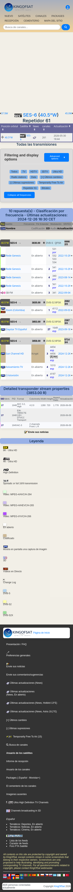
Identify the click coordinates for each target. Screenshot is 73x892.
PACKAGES (58, 16)
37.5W (4, 113)
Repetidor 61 (30, 188)
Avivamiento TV (14, 367)
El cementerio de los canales (21, 786)
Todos (14, 171)
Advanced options (57, 157)
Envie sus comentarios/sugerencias (24, 674)
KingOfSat (59, 886)
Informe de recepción (17, 761)
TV (23, 171)
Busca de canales (17, 744)
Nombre (10, 228)
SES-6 (30, 115)
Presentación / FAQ (16, 644)
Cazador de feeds (19, 843)
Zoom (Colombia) (15, 310)
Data (33, 177)
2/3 (66, 244)
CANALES (40, 16)
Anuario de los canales (18, 769)
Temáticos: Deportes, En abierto (26, 824)
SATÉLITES (24, 16)
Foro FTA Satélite (18, 846)
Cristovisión (12, 375)
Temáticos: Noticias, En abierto (26, 827)
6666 (67, 241)
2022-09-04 (64, 292)
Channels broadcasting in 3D (23, 810)
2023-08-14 (64, 277)
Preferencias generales (18, 654)
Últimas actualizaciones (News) (24, 683)
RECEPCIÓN (11, 20)
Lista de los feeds (19, 840)
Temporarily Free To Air (51, 182)
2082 (67, 301)
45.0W (68, 113)
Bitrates (46, 188)
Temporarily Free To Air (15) (24, 736)
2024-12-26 (64, 353)
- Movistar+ (33, 777)
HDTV (34, 171)
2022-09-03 (64, 310)
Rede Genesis (13, 255)
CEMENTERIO (31, 20)
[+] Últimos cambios (51, 177)
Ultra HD (57, 171)
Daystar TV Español (16, 329)
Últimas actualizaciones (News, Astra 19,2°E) (31, 711)
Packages (11, 777)
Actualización (65, 228)
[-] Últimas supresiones (22, 182)
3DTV (45, 171)
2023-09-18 (64, 329)
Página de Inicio (26, 632)
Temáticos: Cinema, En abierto (25, 829)
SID (48, 228)
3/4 (66, 304)
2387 (67, 320)
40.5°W (48, 115)
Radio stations (18, 177)
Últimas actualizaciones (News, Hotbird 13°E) (31, 703)
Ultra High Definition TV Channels (27, 802)
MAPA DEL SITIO (53, 20)
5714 (67, 339)
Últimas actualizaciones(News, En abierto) (20, 693)
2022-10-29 (64, 255)
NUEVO (9, 16)
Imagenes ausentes (16, 794)
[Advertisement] (36, 71)
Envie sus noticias (38, 432)
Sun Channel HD (15, 353)
